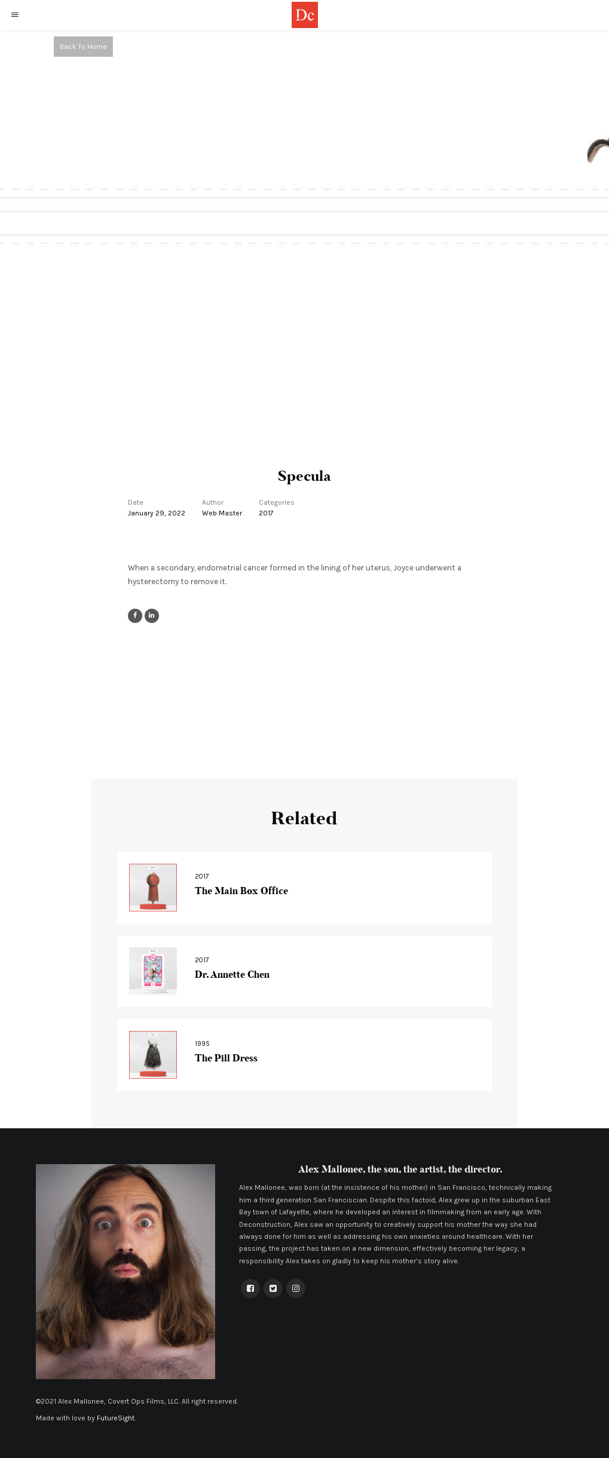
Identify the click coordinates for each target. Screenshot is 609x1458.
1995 (202, 1043)
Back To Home (83, 46)
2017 (266, 513)
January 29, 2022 (156, 513)
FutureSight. (116, 1418)
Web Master (222, 513)
